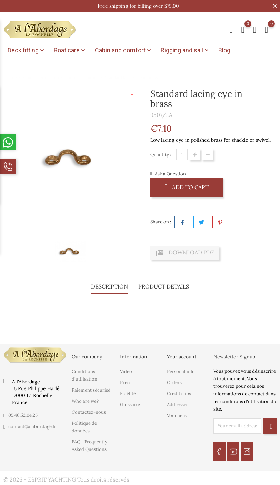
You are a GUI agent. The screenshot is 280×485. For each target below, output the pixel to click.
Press (125, 382)
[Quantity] (182, 154)
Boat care (70, 50)
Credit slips (179, 393)
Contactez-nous (89, 412)
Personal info (181, 371)
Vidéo (126, 371)
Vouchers (177, 415)
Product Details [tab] (163, 286)
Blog (224, 50)
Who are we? (85, 401)
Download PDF (185, 253)
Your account (181, 357)
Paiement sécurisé (91, 390)
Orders (174, 382)
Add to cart (186, 187)
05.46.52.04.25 (23, 415)
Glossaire (130, 404)
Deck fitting (27, 50)
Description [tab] (109, 286)
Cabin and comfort (123, 50)
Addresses (177, 404)
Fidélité (128, 393)
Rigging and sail (185, 50)
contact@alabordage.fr (32, 427)
